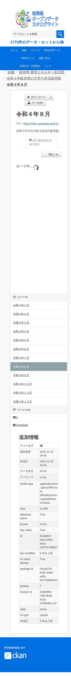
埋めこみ (53, 154)
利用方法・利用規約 (30, 66)
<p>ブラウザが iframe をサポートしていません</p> (39, 224)
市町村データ (27, 58)
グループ (35, 50)
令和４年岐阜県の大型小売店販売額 (34, 78)
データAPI (35, 102)
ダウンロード (36, 97)
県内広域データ (52, 50)
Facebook (20, 425)
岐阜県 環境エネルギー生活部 (41, 72)
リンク (47, 66)
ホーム (14, 50)
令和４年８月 (17, 85)
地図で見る (44, 58)
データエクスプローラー (40, 142)
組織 (24, 50)
